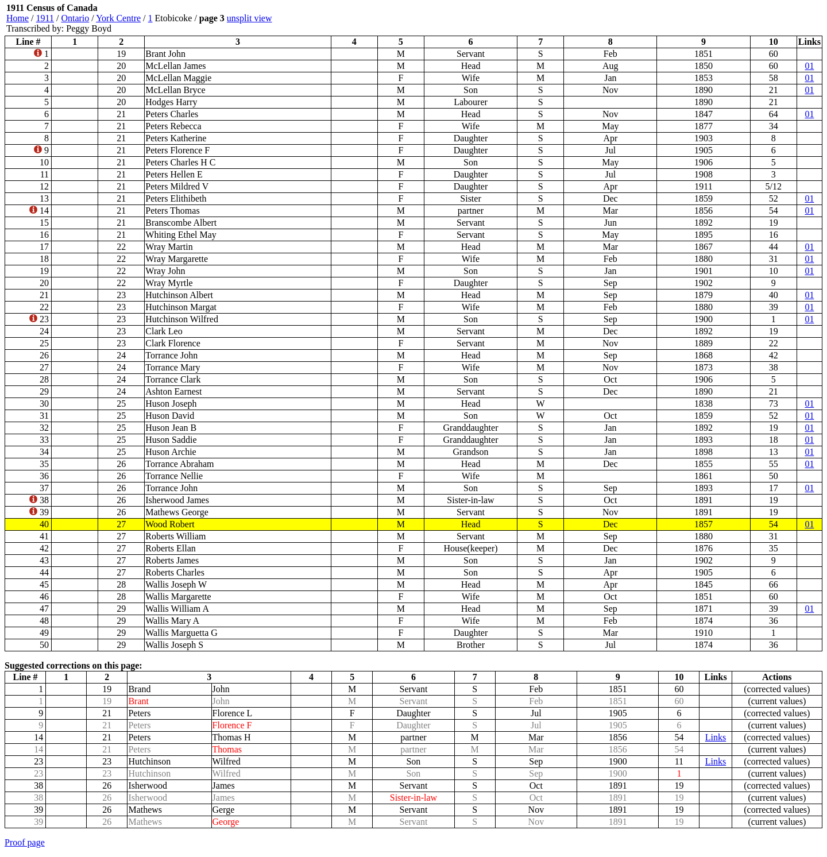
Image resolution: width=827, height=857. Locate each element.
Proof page (25, 842)
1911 (45, 18)
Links (715, 737)
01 (809, 66)
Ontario (75, 18)
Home (17, 18)
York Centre (118, 18)
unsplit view (249, 18)
